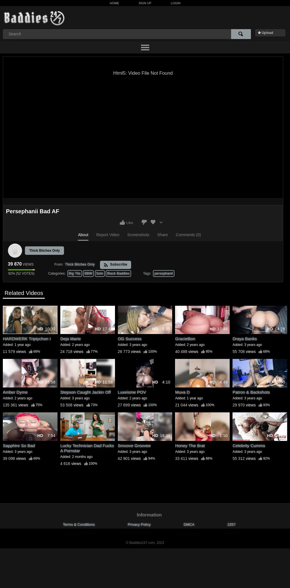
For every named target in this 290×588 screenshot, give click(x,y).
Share (162, 234)
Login (175, 3)
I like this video (122, 222)
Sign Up (144, 3)
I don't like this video (144, 222)
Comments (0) (188, 234)
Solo (99, 273)
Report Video (107, 234)
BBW (88, 273)
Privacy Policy (139, 524)
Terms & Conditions (79, 524)
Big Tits (75, 273)
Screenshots (138, 234)
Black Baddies (118, 273)
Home (114, 3)
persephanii (163, 273)
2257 (231, 524)
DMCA (189, 524)
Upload (267, 33)
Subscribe (115, 264)
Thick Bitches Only (44, 251)
